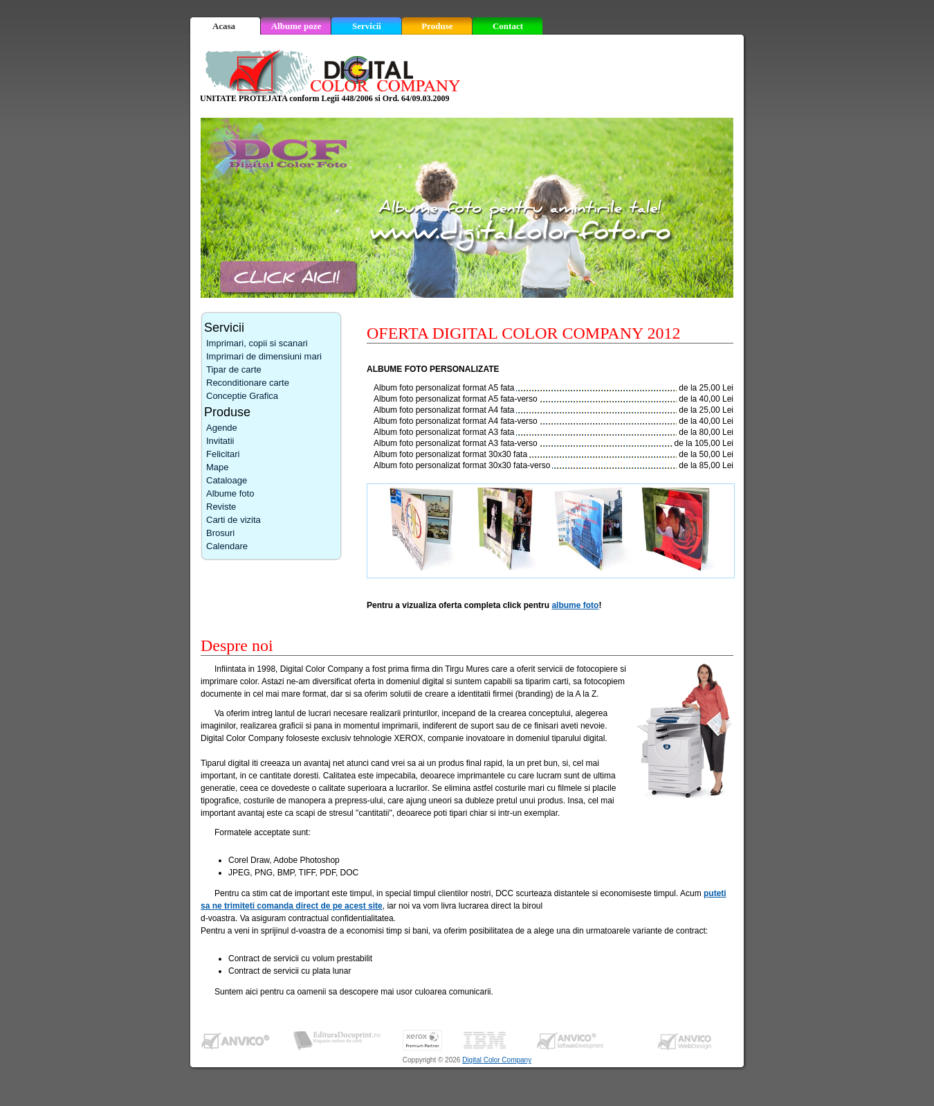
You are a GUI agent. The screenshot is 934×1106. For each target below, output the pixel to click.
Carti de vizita (233, 520)
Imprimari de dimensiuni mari (264, 356)
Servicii (366, 26)
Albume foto (230, 493)
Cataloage (226, 480)
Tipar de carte (234, 369)
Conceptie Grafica (242, 396)
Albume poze (296, 26)
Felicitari (222, 454)
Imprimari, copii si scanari (257, 343)
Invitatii (220, 441)
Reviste (221, 506)
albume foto (574, 605)
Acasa (223, 26)
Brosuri (220, 533)
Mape (217, 467)
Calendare (227, 546)
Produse (436, 26)
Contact (508, 26)
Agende (221, 427)
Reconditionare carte (247, 382)
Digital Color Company (496, 1060)
